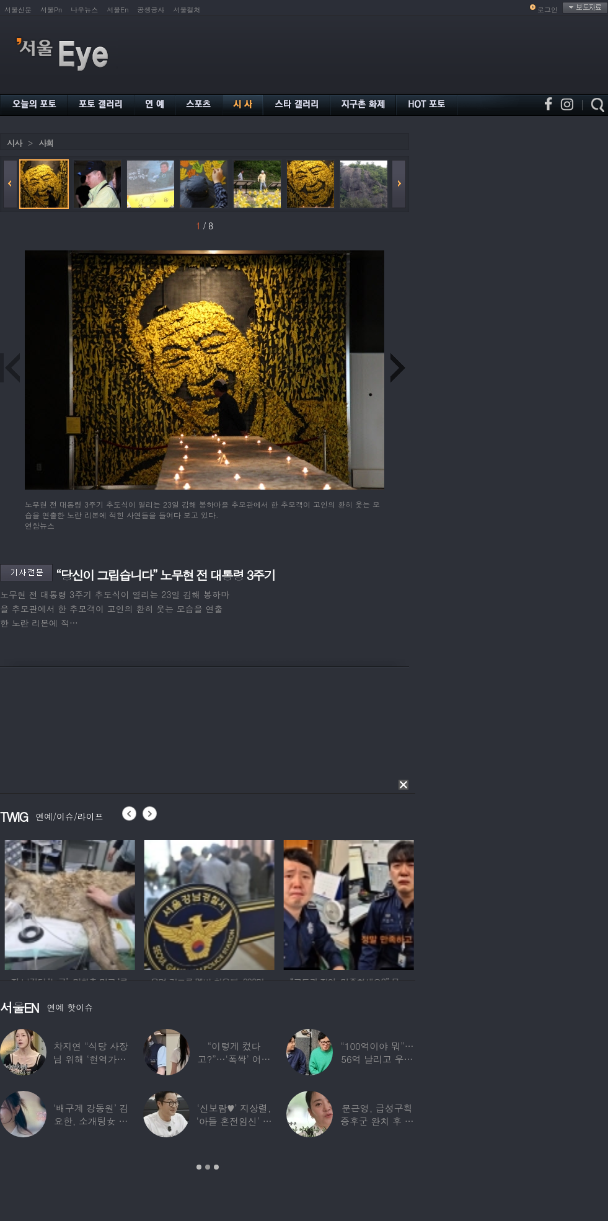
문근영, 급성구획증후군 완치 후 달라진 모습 (377, 1120)
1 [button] (198, 1167)
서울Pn (51, 9)
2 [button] (207, 1167)
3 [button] (216, 1167)
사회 (45, 143)
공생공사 (151, 9)
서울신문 (18, 9)
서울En (117, 9)
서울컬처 (187, 9)
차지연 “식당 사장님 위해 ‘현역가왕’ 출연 (91, 1058)
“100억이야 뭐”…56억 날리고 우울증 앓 (376, 1058)
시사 (14, 143)
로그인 (547, 9)
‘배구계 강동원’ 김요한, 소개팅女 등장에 (91, 1120)
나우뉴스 (84, 9)
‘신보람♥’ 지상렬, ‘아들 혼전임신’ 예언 (233, 1120)
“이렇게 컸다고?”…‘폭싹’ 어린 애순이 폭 (234, 1058)
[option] (97, 903)
